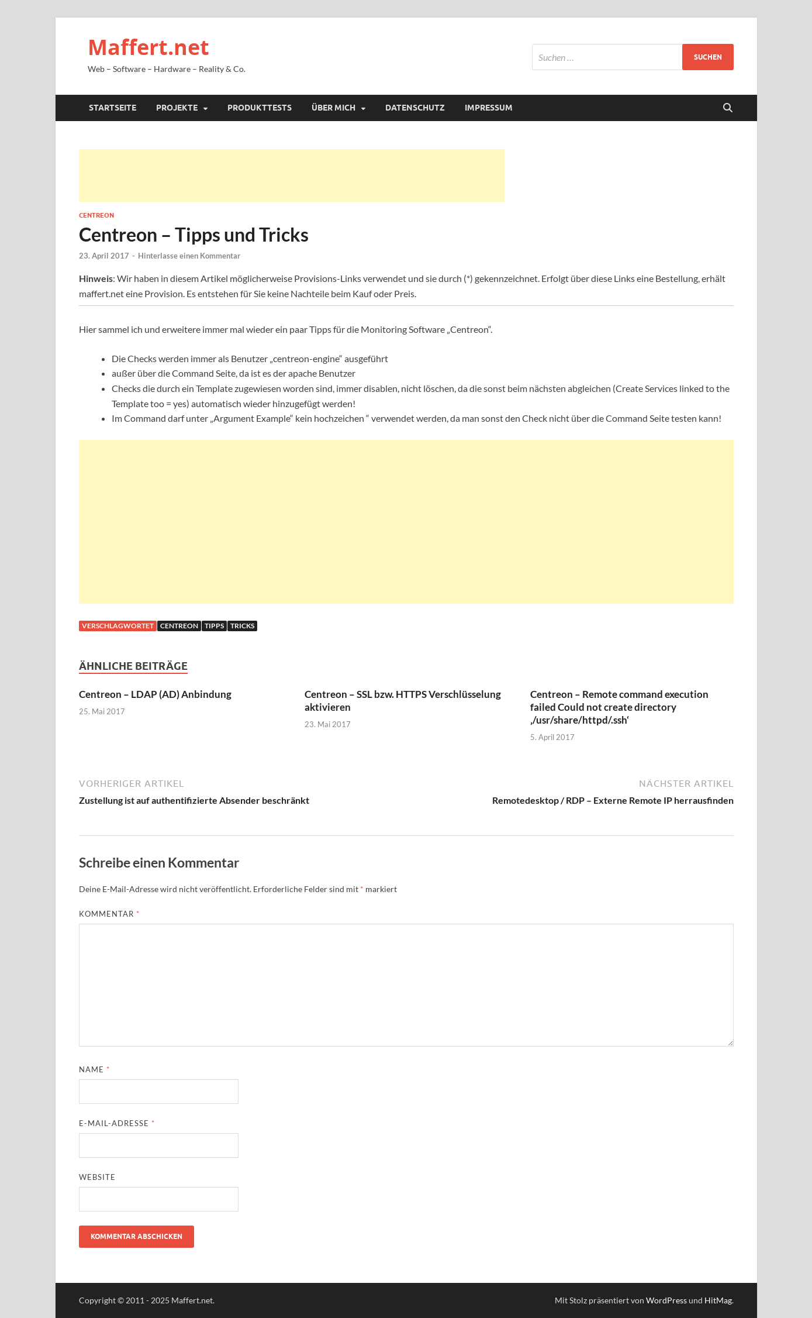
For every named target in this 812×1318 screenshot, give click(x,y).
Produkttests (259, 107)
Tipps (214, 625)
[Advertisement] (292, 175)
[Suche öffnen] (728, 108)
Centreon (96, 215)
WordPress (666, 1300)
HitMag (718, 1300)
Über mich (333, 107)
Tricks (242, 625)
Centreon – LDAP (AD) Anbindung (155, 694)
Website (97, 1177)
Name (94, 1069)
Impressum (489, 107)
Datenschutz (415, 107)
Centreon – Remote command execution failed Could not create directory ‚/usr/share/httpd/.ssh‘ (619, 707)
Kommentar (109, 913)
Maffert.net (148, 47)
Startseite (112, 107)
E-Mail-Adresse (117, 1123)
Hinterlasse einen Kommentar (189, 255)
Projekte (177, 107)
